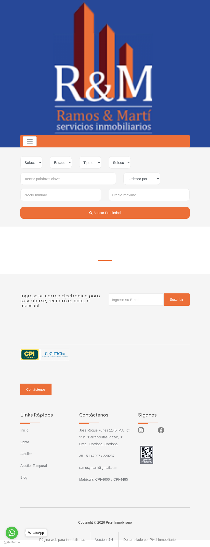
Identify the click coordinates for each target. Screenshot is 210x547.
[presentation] (146, 315)
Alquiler (26, 454)
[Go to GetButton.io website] (12, 542)
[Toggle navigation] (30, 141)
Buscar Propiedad (105, 213)
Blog (23, 477)
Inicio (24, 430)
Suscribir (176, 300)
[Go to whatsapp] (12, 533)
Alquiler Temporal (33, 466)
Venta (24, 442)
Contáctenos (36, 389)
